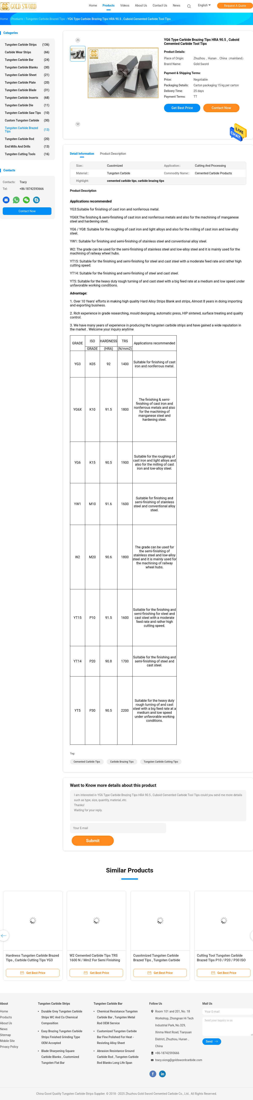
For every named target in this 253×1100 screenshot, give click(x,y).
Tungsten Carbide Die (27, 105)
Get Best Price (182, 108)
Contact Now (27, 211)
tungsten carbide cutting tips (161, 761)
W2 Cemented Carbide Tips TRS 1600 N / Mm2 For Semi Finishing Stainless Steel (95, 960)
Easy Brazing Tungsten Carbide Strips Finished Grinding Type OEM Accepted (61, 1037)
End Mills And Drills (27, 146)
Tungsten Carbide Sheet (27, 75)
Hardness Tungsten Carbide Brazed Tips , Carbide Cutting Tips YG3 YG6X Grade (32, 960)
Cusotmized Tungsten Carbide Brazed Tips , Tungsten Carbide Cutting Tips (156, 960)
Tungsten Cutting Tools (27, 154)
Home (4, 1011)
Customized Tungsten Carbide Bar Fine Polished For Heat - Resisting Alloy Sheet (117, 1037)
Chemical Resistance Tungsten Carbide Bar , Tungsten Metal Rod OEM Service (117, 1017)
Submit (93, 840)
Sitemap (5, 1035)
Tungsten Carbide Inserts (27, 98)
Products (6, 1017)
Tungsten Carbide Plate (27, 82)
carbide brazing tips (122, 761)
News (3, 1029)
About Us (6, 1023)
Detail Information (82, 153)
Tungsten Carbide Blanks (27, 67)
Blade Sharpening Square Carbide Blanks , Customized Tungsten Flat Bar (60, 1056)
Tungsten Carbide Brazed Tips (27, 129)
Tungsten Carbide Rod (27, 139)
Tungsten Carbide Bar (27, 60)
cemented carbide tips (87, 761)
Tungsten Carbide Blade (27, 90)
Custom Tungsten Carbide (27, 120)
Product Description (113, 153)
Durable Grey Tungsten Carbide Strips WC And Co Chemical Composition (61, 1017)
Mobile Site (7, 1041)
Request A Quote (235, 5)
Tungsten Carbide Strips (27, 45)
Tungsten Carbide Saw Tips (27, 113)
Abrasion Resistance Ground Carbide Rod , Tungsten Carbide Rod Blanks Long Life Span (118, 1056)
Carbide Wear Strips (27, 52)
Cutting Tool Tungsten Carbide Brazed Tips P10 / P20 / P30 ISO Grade (221, 960)
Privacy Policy (9, 1046)
